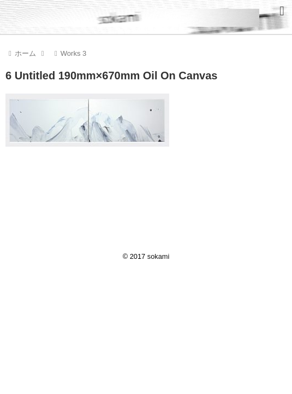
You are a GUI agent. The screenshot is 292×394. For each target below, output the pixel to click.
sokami (158, 256)
